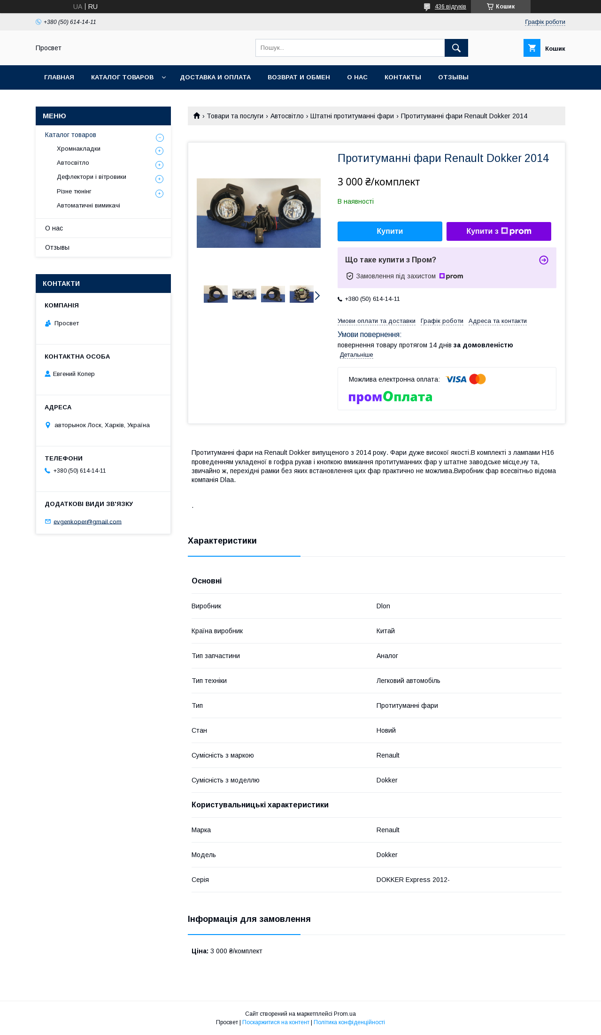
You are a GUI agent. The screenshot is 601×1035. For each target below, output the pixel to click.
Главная (59, 77)
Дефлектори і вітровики (91, 176)
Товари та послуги (235, 116)
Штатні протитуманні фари (352, 116)
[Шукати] (456, 48)
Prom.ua (345, 1014)
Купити (390, 231)
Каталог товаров (122, 77)
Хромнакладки (78, 148)
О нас (357, 77)
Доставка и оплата (215, 77)
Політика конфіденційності (349, 1022)
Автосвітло (287, 116)
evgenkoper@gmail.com (88, 521)
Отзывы (453, 77)
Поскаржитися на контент (275, 1022)
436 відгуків (450, 6)
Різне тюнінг (74, 191)
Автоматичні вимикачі (88, 205)
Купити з (498, 231)
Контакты (403, 77)
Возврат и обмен (299, 77)
